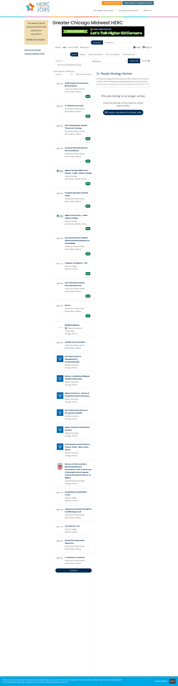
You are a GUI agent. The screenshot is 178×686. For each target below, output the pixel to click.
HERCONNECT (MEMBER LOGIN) (138, 3)
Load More (73, 570)
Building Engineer (72, 325)
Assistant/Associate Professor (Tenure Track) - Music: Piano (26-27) (77, 447)
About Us (148, 10)
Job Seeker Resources (104, 10)
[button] (146, 60)
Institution (109, 42)
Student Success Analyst (75, 342)
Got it (172, 681)
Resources (84, 47)
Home (58, 47)
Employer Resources (129, 10)
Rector (67, 305)
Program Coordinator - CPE (76, 263)
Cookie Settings (161, 681)
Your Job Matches (113, 54)
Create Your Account (35, 39)
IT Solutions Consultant (75, 557)
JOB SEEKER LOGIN (112, 3)
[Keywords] (72, 60)
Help (137, 47)
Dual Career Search (96, 54)
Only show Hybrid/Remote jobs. (69, 65)
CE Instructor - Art (72, 526)
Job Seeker (97, 42)
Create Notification (84, 74)
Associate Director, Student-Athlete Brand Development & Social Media (77, 240)
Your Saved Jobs (129, 54)
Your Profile (73, 47)
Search (74, 54)
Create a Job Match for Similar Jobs (123, 112)
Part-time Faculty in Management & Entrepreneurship (73, 359)
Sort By (57, 74)
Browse (82, 54)
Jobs (64, 47)
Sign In (147, 47)
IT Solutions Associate (74, 105)
